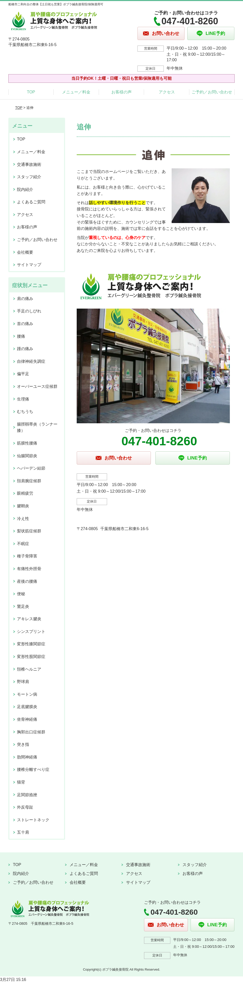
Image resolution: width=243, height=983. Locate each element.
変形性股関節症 (31, 656)
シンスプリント (31, 631)
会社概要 (25, 252)
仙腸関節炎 (27, 456)
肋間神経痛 (27, 757)
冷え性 (23, 518)
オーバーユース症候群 (37, 386)
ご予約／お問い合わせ (212, 92)
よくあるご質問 (31, 202)
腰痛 (21, 336)
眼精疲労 (25, 493)
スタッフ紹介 (29, 177)
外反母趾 (25, 807)
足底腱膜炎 (27, 707)
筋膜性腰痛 (27, 443)
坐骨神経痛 (27, 719)
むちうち (25, 411)
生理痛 (23, 399)
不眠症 (23, 543)
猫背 (21, 782)
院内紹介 (25, 189)
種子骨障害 (27, 556)
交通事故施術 (29, 164)
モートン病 (27, 694)
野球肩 (23, 681)
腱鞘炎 (23, 506)
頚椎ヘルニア (29, 669)
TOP (31, 92)
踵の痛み (25, 349)
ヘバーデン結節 (31, 468)
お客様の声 (121, 92)
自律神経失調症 (31, 361)
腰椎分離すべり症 (33, 769)
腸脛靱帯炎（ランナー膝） (37, 427)
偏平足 (23, 374)
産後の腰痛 (27, 581)
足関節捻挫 (27, 795)
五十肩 (23, 832)
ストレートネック (33, 820)
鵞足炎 (23, 606)
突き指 (23, 744)
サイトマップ (29, 265)
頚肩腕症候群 (29, 481)
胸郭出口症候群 (31, 732)
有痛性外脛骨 (29, 569)
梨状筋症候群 (29, 531)
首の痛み (25, 324)
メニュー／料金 (76, 92)
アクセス (167, 92)
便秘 (21, 594)
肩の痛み (25, 298)
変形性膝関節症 (31, 644)
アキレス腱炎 (29, 619)
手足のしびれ (29, 311)
